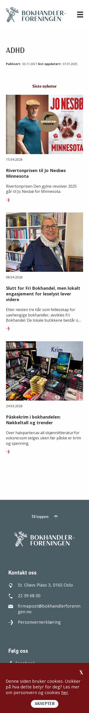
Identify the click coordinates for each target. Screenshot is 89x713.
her (64, 692)
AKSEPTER (45, 704)
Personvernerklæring (34, 622)
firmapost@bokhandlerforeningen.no (44, 608)
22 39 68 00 (24, 595)
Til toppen (44, 517)
